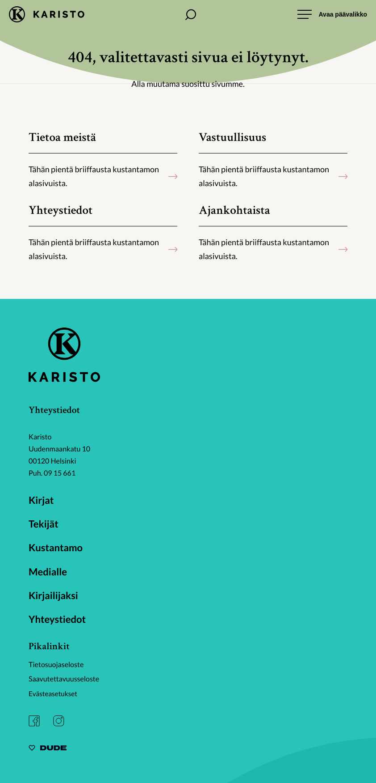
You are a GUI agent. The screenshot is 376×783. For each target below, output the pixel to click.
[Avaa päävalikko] (332, 14)
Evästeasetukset (54, 693)
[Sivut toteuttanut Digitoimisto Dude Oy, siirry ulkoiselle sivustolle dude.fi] (48, 748)
